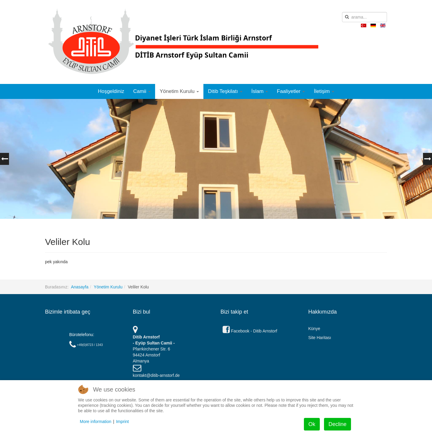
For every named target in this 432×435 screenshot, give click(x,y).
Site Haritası (319, 337)
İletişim (324, 91)
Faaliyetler (291, 91)
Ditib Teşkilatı (225, 91)
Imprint (122, 421)
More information (95, 421)
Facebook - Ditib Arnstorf (250, 331)
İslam (259, 91)
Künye (314, 328)
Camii (142, 91)
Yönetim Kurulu (179, 91)
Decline (337, 424)
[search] (364, 17)
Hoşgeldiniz (111, 91)
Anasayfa (79, 287)
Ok (311, 424)
